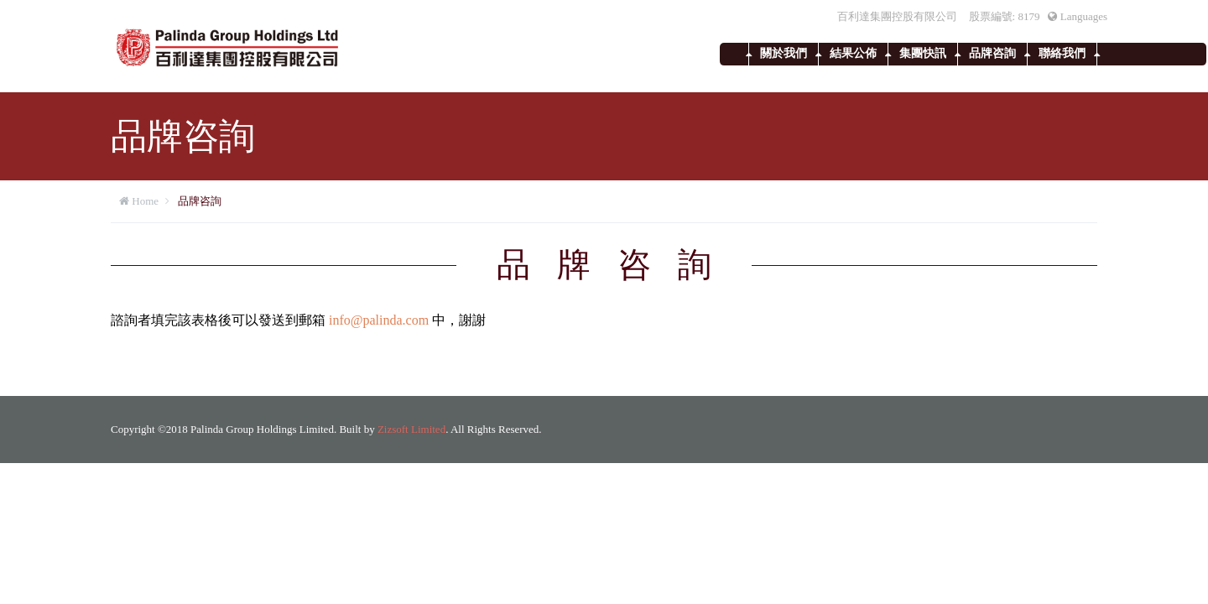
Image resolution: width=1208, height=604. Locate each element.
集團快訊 (922, 53)
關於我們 (783, 53)
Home (145, 201)
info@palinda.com (379, 320)
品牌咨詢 (992, 53)
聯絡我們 (1062, 53)
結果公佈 (853, 53)
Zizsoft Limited (411, 429)
